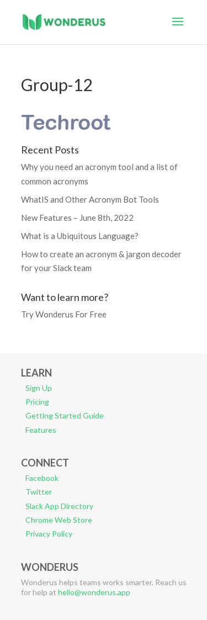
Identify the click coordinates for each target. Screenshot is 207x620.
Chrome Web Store (58, 519)
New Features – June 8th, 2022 (77, 217)
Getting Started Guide (64, 415)
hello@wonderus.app (94, 592)
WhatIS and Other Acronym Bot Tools (90, 199)
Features (40, 429)
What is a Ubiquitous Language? (80, 236)
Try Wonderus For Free (64, 314)
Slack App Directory (59, 506)
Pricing (37, 401)
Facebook (42, 478)
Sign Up (38, 388)
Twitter (38, 491)
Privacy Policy (48, 533)
